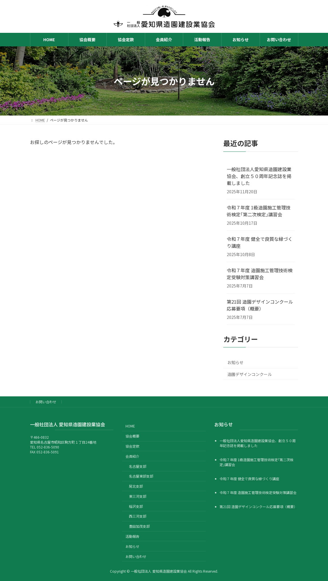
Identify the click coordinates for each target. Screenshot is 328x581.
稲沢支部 (136, 506)
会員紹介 (132, 455)
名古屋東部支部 (141, 476)
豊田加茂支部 (139, 526)
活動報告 (132, 536)
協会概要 (132, 436)
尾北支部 (136, 486)
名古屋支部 (137, 465)
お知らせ (235, 362)
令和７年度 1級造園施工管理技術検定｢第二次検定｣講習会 (258, 211)
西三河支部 (137, 516)
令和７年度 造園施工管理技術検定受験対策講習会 (260, 274)
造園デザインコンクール (249, 374)
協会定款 (132, 446)
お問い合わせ (45, 401)
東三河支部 (137, 495)
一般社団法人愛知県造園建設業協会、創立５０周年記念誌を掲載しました (259, 176)
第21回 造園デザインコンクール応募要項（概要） (260, 305)
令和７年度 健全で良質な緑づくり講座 (260, 242)
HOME (130, 425)
